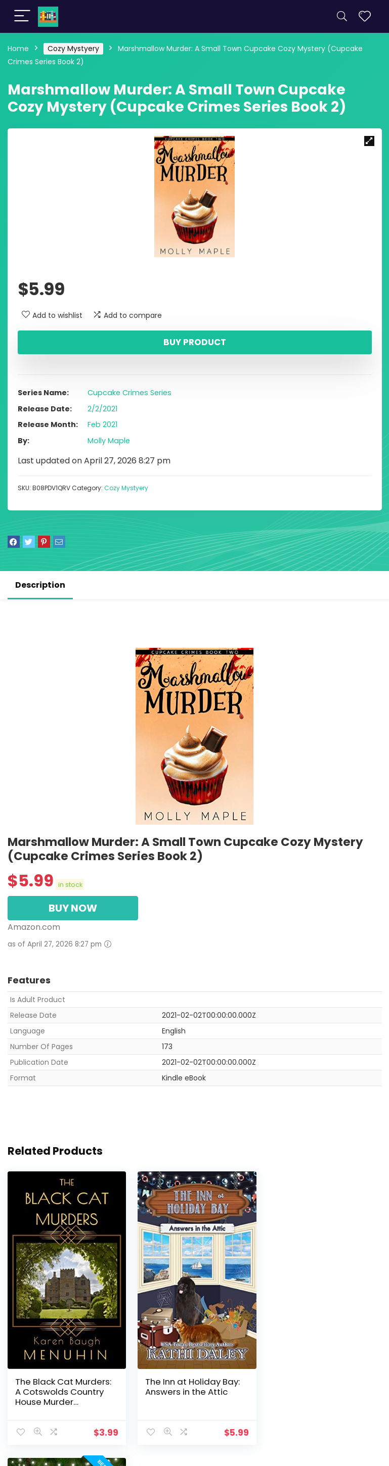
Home (18, 48)
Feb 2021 (102, 424)
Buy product (194, 342)
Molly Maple (109, 441)
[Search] (342, 16)
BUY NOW (73, 908)
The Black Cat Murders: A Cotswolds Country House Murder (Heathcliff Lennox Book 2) (64, 1399)
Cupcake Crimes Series (129, 393)
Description (40, 585)
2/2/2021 (102, 409)
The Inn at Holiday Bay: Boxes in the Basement (320, 1384)
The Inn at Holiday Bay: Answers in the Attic (191, 1384)
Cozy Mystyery (73, 48)
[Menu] (22, 16)
